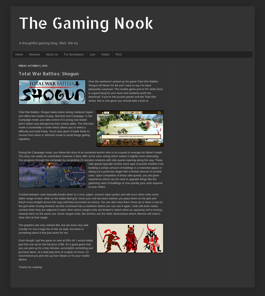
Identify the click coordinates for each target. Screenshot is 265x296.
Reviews (34, 54)
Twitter (105, 54)
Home (19, 54)
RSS (119, 54)
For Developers (74, 54)
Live (92, 54)
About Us (52, 54)
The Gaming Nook (86, 22)
